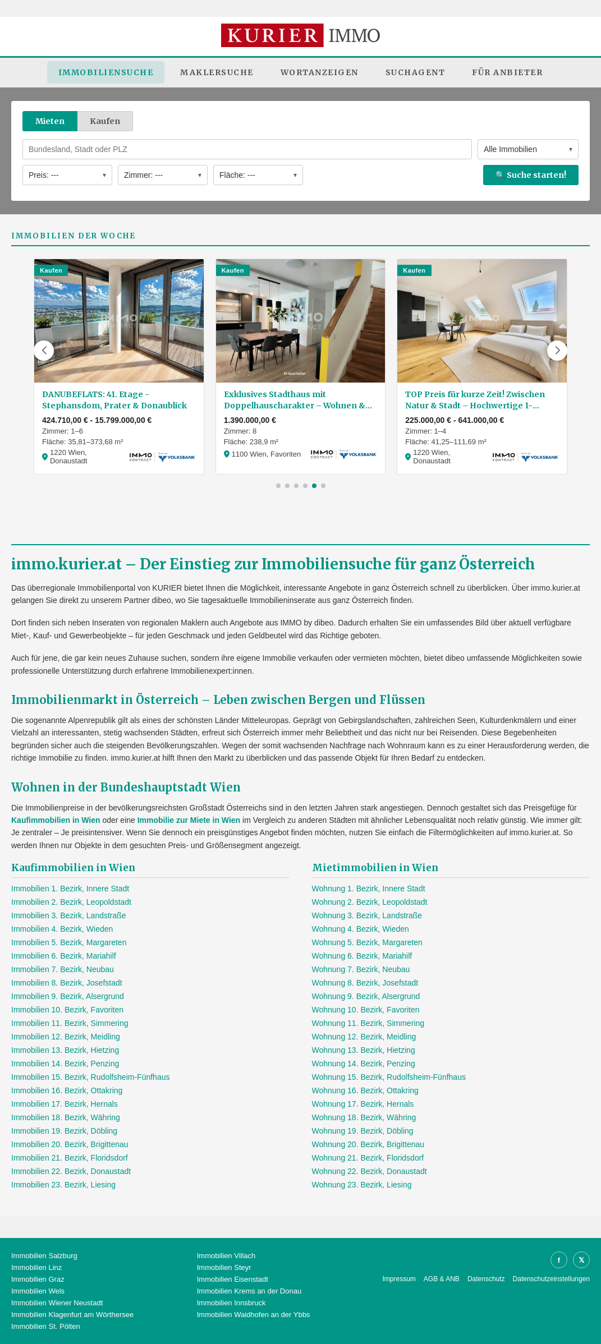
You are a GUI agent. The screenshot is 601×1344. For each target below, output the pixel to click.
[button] (44, 350)
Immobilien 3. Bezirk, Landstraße (68, 915)
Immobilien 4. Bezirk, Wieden (62, 928)
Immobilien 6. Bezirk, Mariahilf (63, 955)
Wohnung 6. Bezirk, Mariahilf (362, 955)
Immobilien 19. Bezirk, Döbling (64, 1130)
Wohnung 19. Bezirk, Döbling (363, 1130)
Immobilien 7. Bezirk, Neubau (62, 969)
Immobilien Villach (226, 1255)
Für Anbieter (507, 72)
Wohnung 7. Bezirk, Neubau (361, 969)
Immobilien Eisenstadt (232, 1279)
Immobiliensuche (106, 72)
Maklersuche (217, 72)
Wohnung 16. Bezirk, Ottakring (365, 1090)
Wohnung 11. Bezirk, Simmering (368, 1023)
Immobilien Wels (38, 1291)
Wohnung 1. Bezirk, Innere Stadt (368, 888)
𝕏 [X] (581, 1260)
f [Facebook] (559, 1260)
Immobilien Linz (36, 1267)
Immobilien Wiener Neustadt (57, 1303)
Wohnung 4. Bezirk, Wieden (360, 928)
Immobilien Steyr (224, 1267)
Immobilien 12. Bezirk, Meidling (65, 1036)
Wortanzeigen (320, 72)
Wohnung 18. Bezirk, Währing (364, 1117)
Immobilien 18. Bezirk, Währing (65, 1117)
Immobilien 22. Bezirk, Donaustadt (71, 1171)
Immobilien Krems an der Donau (249, 1291)
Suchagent (416, 72)
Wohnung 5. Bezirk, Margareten (367, 942)
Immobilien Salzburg (44, 1255)
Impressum (399, 1279)
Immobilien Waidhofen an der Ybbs (253, 1314)
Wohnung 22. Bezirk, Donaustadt (369, 1171)
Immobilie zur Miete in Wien (188, 820)
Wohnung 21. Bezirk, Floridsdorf (368, 1157)
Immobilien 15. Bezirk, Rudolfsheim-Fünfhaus (90, 1077)
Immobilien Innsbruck (231, 1303)
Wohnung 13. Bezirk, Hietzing (363, 1050)
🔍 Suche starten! (531, 175)
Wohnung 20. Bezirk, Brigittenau (368, 1144)
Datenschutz (486, 1279)
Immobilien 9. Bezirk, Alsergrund (67, 996)
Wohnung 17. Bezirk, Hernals (363, 1103)
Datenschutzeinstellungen (551, 1279)
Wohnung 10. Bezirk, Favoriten (366, 1009)
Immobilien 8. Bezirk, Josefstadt (66, 982)
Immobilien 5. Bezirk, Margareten (68, 942)
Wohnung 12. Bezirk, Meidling (364, 1036)
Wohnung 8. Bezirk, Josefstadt (365, 982)
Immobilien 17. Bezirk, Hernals (64, 1103)
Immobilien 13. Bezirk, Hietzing (65, 1050)
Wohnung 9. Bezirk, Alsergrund (366, 996)
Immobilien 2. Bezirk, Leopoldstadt (71, 901)
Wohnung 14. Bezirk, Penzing (363, 1063)
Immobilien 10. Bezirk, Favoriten (67, 1009)
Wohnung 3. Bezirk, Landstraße (367, 915)
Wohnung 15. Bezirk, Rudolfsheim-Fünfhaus (389, 1077)
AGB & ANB (442, 1279)
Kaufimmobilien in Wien (55, 820)
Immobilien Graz (38, 1279)
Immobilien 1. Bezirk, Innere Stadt (70, 888)
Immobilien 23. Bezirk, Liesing (63, 1184)
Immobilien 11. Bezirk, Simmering (70, 1023)
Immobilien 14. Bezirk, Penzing (65, 1063)
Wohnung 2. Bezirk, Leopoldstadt (370, 901)
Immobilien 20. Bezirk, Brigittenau (70, 1144)
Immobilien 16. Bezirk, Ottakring (66, 1090)
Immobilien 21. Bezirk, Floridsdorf (69, 1157)
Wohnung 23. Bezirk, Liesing (362, 1184)
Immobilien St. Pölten (45, 1326)
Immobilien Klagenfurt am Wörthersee (72, 1314)
